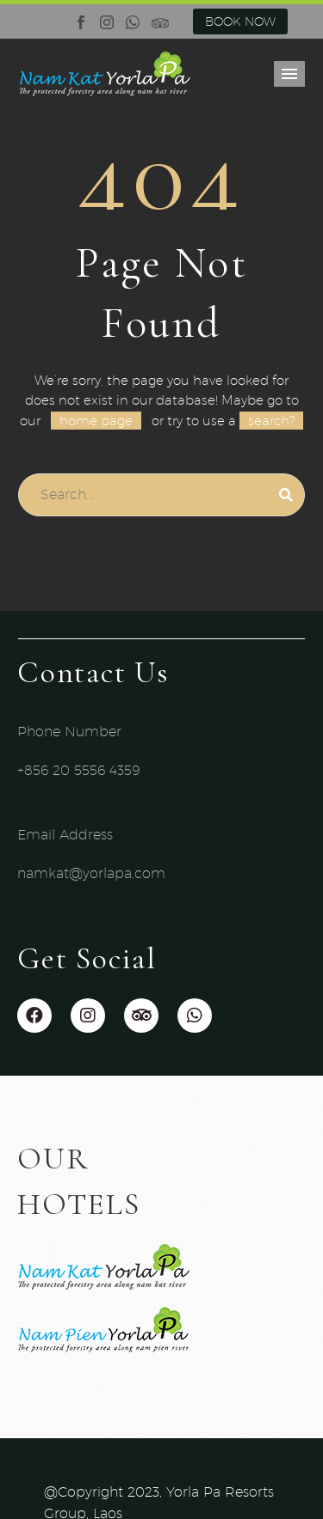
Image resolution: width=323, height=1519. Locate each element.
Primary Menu (289, 74)
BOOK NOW (240, 21)
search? (271, 420)
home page (96, 420)
